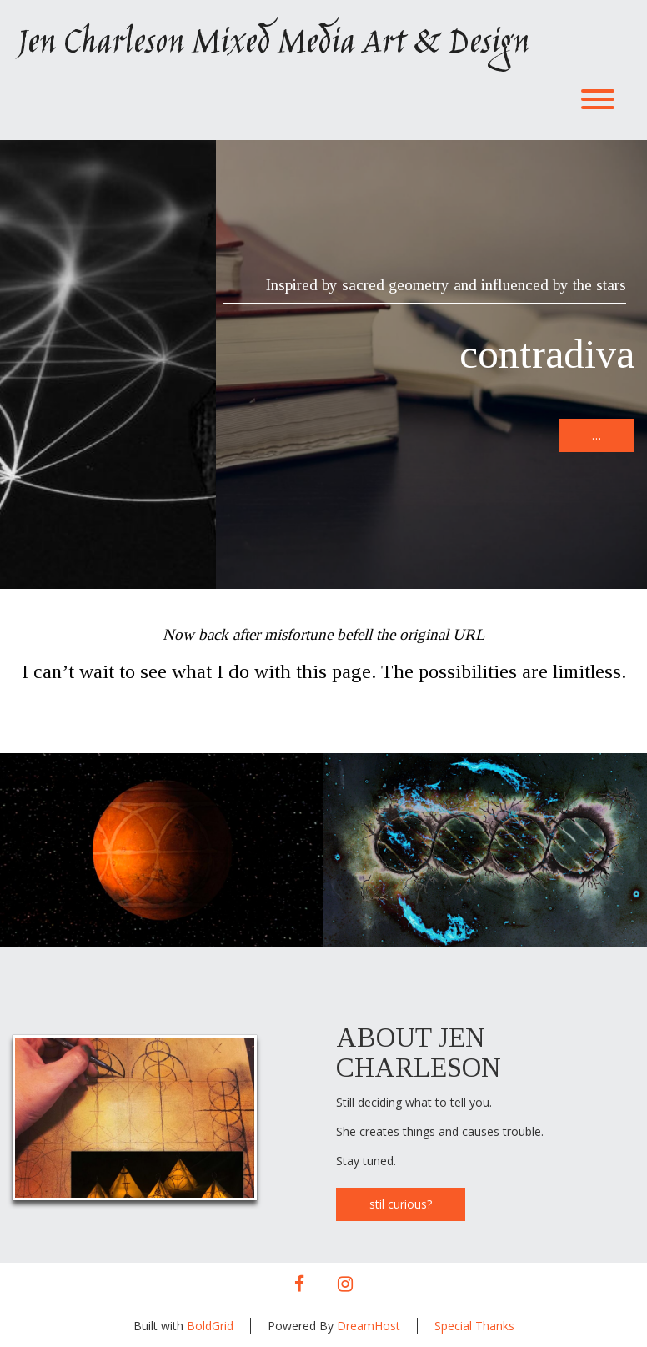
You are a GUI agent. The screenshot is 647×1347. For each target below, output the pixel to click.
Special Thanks (474, 1326)
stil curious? (400, 1204)
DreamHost (368, 1326)
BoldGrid (210, 1326)
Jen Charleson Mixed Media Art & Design (273, 44)
